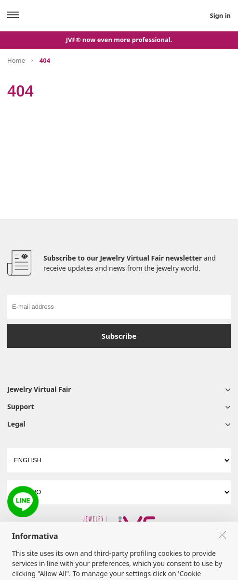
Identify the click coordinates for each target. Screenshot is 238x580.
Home (16, 60)
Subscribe (119, 336)
